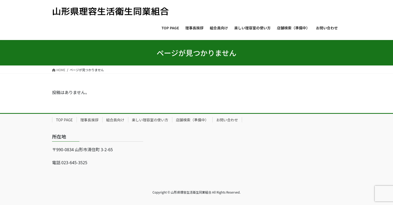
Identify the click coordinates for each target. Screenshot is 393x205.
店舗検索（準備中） (192, 119)
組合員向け (115, 119)
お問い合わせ (227, 119)
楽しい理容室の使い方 (150, 119)
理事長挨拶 (89, 119)
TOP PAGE (64, 119)
